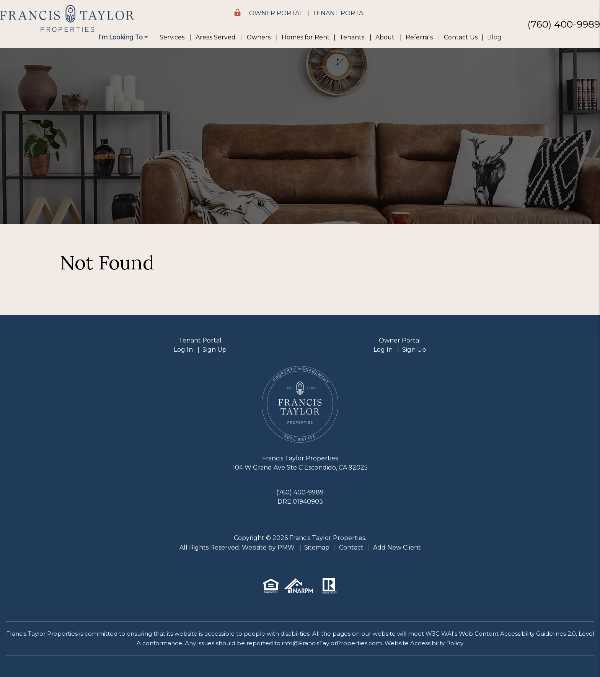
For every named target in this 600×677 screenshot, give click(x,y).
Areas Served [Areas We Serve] (216, 37)
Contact (351, 547)
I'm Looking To (123, 37)
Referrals (419, 37)
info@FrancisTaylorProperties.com (332, 643)
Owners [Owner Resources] (259, 37)
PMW (286, 547)
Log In (183, 349)
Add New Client (397, 547)
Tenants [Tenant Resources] (351, 37)
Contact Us (461, 37)
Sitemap (316, 547)
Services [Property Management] (172, 37)
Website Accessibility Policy (424, 643)
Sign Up (214, 349)
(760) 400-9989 (563, 23)
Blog (494, 37)
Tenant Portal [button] (339, 13)
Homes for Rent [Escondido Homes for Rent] (306, 37)
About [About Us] (385, 37)
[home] (67, 18)
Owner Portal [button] (276, 13)
